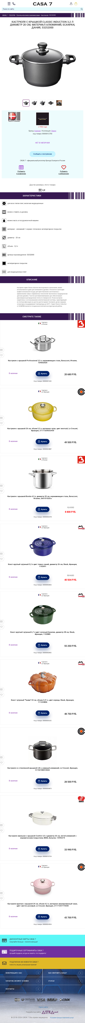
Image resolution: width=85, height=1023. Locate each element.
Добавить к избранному (64, 171)
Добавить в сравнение (21, 171)
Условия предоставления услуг (62, 1017)
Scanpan (37, 131)
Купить (44, 374)
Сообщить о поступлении (42, 154)
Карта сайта (43, 1007)
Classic (53, 131)
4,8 (43, 190)
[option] (26, 103)
